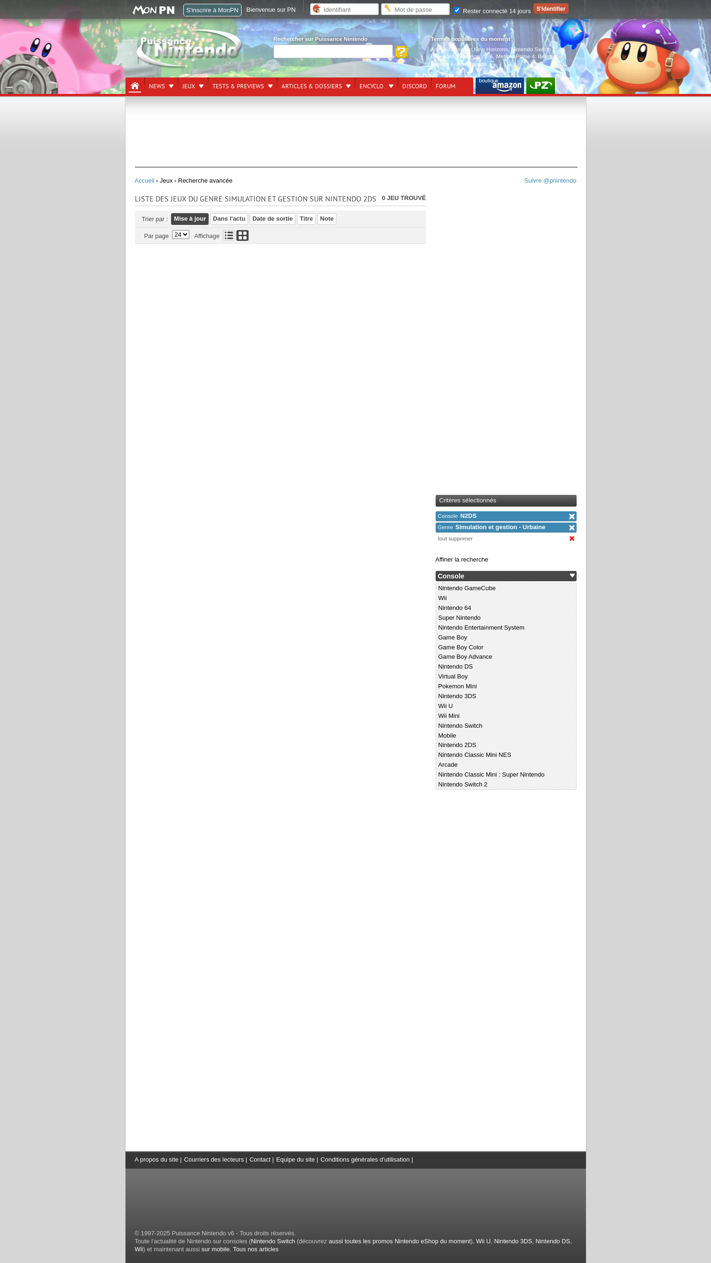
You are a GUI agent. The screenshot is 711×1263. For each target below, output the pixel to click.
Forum (445, 86)
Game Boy (452, 637)
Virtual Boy (453, 676)
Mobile (447, 735)
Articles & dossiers (311, 86)
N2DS (457, 515)
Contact (260, 1159)
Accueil (145, 180)
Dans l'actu (229, 218)
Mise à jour (190, 218)
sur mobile (216, 1249)
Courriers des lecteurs (214, 1159)
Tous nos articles (256, 1249)
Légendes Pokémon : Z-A (462, 56)
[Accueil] (135, 85)
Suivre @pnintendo (550, 180)
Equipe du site (295, 1159)
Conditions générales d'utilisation (365, 1159)
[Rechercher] (333, 51)
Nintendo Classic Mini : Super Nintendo (491, 774)
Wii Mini (449, 715)
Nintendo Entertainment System (481, 627)
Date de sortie (272, 218)
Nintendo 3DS (457, 696)
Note (327, 218)
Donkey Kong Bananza (459, 64)
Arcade (448, 764)
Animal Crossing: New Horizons (469, 49)
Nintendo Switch (460, 725)
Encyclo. (372, 86)
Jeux (188, 86)
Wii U (445, 705)
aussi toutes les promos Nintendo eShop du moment (399, 1241)
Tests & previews (238, 86)
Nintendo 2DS (457, 744)
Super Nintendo (459, 617)
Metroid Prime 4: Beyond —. (530, 56)
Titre (306, 218)
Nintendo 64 (454, 607)
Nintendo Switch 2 (533, 49)
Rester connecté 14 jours (492, 11)
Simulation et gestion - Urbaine (492, 527)
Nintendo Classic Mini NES (474, 754)
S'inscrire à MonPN (213, 10)
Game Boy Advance (465, 656)
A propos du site (157, 1159)
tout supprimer (455, 538)
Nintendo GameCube (467, 588)
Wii (442, 597)
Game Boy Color (461, 647)
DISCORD (414, 86)
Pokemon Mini (457, 686)
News (157, 86)
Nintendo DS (455, 666)
